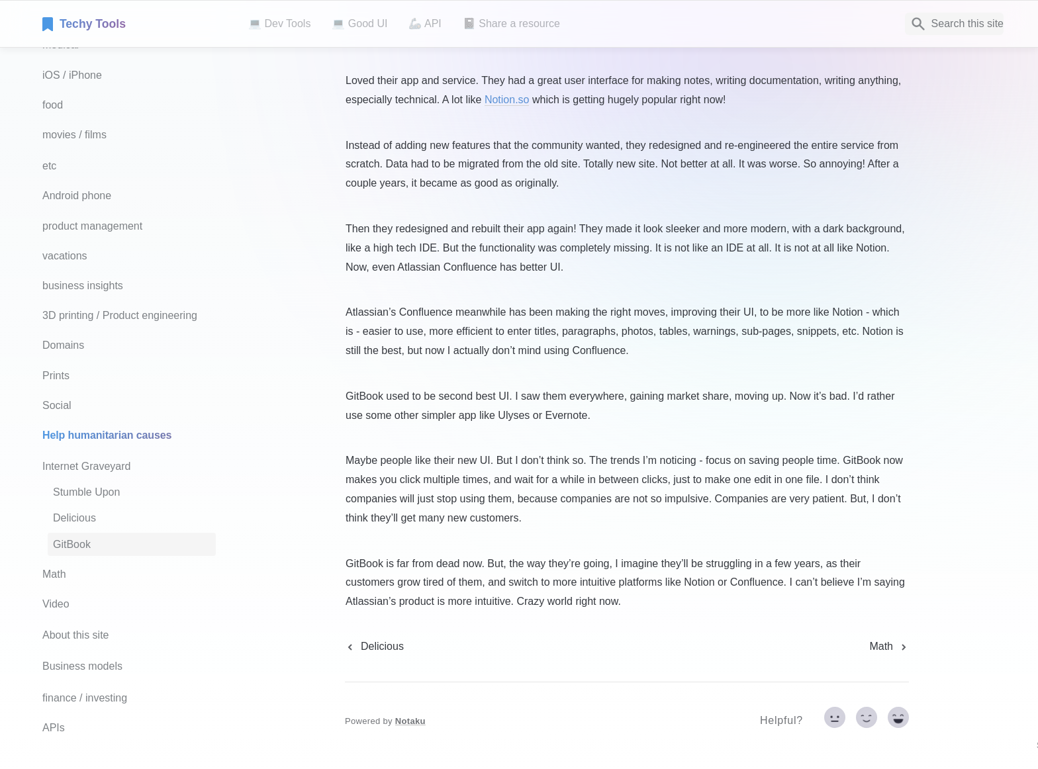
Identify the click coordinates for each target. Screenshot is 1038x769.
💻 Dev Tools (279, 23)
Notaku (410, 721)
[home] (134, 23)
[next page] (889, 646)
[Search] (954, 24)
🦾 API (424, 23)
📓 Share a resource (511, 23)
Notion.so (507, 99)
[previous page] (374, 646)
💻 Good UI (359, 23)
